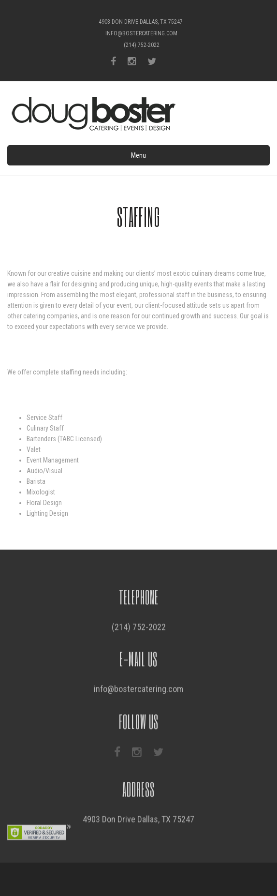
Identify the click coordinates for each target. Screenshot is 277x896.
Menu (138, 155)
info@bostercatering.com (141, 33)
